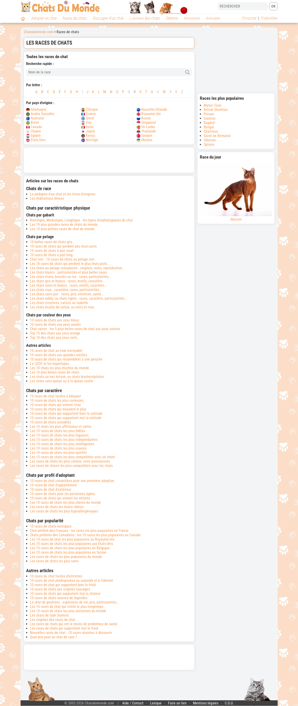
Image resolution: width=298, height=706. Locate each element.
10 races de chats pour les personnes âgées (62, 494)
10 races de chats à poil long (51, 255)
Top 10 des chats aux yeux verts (53, 337)
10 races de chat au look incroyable (56, 350)
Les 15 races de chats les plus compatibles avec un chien (72, 457)
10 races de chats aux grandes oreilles (58, 355)
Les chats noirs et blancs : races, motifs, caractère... (68, 285)
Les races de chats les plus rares (54, 561)
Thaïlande (146, 131)
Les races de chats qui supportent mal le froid (64, 628)
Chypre (33, 131)
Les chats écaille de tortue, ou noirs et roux (62, 307)
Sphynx (209, 144)
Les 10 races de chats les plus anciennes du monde (68, 611)
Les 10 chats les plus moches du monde (59, 368)
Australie (35, 118)
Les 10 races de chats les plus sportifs (58, 452)
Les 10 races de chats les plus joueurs (58, 448)
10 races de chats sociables (50, 422)
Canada (34, 127)
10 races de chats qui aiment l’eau (55, 405)
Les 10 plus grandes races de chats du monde (64, 224)
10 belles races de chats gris (51, 242)
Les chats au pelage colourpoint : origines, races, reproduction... (77, 268)
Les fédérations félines (47, 198)
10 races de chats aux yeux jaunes (55, 324)
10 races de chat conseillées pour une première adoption (72, 481)
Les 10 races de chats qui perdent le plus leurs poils (68, 263)
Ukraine (144, 140)
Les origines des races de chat (52, 619)
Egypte (33, 135)
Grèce (87, 118)
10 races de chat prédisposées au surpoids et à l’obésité (71, 580)
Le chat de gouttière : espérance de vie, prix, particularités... (74, 602)
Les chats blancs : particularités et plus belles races (68, 272)
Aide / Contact (133, 703)
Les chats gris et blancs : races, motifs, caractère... (67, 281)
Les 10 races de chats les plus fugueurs (59, 435)
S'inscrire (249, 18)
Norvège (89, 140)
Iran (86, 122)
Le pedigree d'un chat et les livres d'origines (62, 194)
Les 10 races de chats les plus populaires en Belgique (70, 548)
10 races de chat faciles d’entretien (56, 576)
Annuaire (213, 18)
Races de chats (75, 18)
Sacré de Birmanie (217, 136)
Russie (144, 118)
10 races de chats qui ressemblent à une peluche (66, 359)
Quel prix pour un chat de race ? (53, 637)
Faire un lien (177, 703)
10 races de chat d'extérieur (50, 489)
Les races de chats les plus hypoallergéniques (64, 511)
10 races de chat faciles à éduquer (55, 396)
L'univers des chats (145, 18)
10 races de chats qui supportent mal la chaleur (65, 593)
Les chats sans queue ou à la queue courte (61, 381)
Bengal (209, 127)
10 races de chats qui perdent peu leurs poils (63, 246)
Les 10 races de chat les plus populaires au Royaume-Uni (72, 539)
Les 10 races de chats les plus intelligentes (62, 444)
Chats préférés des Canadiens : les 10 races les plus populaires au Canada (85, 535)
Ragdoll (209, 123)
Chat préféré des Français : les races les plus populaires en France (79, 530)
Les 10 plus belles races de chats (54, 372)
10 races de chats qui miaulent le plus (58, 409)
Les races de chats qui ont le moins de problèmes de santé (73, 624)
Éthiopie (89, 109)
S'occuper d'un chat (108, 18)
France (88, 114)
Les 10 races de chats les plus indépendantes (64, 439)
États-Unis (36, 140)
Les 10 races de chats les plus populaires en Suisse (68, 552)
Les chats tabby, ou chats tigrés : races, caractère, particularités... (78, 298)
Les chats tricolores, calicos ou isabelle (59, 303)
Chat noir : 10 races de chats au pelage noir (62, 259)
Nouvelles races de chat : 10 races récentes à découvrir (71, 633)
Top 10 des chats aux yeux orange (55, 333)
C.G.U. (229, 703)
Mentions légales (205, 703)
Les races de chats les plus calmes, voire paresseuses (70, 461)
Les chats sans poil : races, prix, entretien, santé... (67, 294)
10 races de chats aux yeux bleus (54, 320)
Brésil (32, 122)
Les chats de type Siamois (49, 615)
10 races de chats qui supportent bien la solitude (66, 413)
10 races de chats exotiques (50, 526)
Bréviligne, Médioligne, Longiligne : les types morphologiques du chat (81, 220)
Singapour (146, 122)
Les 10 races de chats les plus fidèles (57, 431)
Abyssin (236, 191)
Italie (87, 127)
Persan (209, 114)
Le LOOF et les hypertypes (49, 363)
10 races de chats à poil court (52, 250)
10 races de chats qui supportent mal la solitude (65, 418)
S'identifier (269, 18)
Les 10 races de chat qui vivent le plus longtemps (66, 606)
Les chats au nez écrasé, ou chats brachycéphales (67, 377)
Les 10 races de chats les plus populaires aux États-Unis (71, 544)
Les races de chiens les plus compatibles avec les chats (71, 465)
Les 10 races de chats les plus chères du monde (65, 502)
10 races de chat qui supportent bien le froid (63, 585)
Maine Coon (212, 105)
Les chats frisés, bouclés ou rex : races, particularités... (70, 277)
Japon (88, 131)
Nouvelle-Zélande (152, 109)
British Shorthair (216, 110)
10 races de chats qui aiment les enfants (60, 498)
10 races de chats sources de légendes (58, 598)
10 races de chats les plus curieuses (57, 400)
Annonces (192, 18)
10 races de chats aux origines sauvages (60, 589)
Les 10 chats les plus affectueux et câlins (60, 426)
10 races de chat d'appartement (53, 485)
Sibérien (210, 140)
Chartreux (211, 131)
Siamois (209, 118)
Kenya (88, 135)
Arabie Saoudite (40, 114)
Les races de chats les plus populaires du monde (66, 557)
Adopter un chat (44, 18)
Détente (172, 18)
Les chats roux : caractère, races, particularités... (66, 290)
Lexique (156, 703)
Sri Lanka (146, 127)
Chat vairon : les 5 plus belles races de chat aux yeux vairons (75, 329)
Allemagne (36, 109)
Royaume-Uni (149, 114)
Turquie (144, 135)
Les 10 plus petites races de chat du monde (62, 229)
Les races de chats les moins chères (57, 507)
